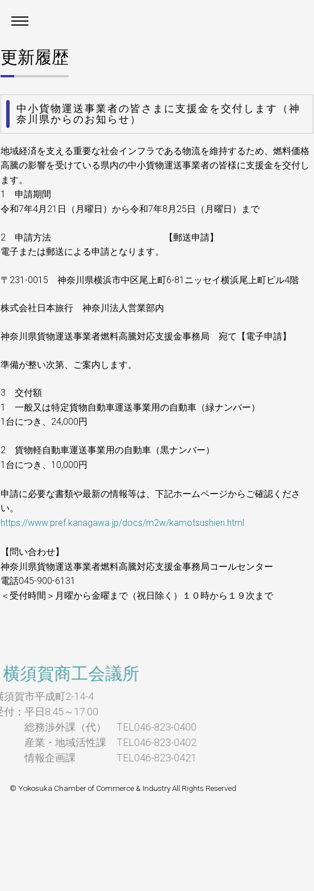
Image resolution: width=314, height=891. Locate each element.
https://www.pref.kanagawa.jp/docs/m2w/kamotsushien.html (122, 522)
